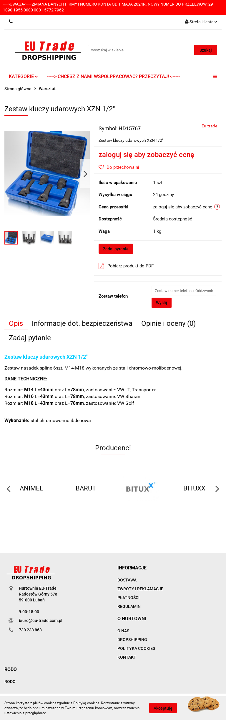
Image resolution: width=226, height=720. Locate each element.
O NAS (123, 630)
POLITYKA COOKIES (136, 648)
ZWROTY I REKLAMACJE (140, 588)
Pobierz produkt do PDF (126, 266)
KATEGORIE (23, 76)
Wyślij (161, 302)
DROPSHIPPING (132, 639)
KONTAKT (126, 657)
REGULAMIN (129, 606)
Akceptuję (163, 708)
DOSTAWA (127, 580)
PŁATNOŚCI (128, 597)
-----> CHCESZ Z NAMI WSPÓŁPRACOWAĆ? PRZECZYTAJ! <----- (113, 76)
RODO (10, 681)
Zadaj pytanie (116, 249)
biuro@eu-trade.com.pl (40, 620)
